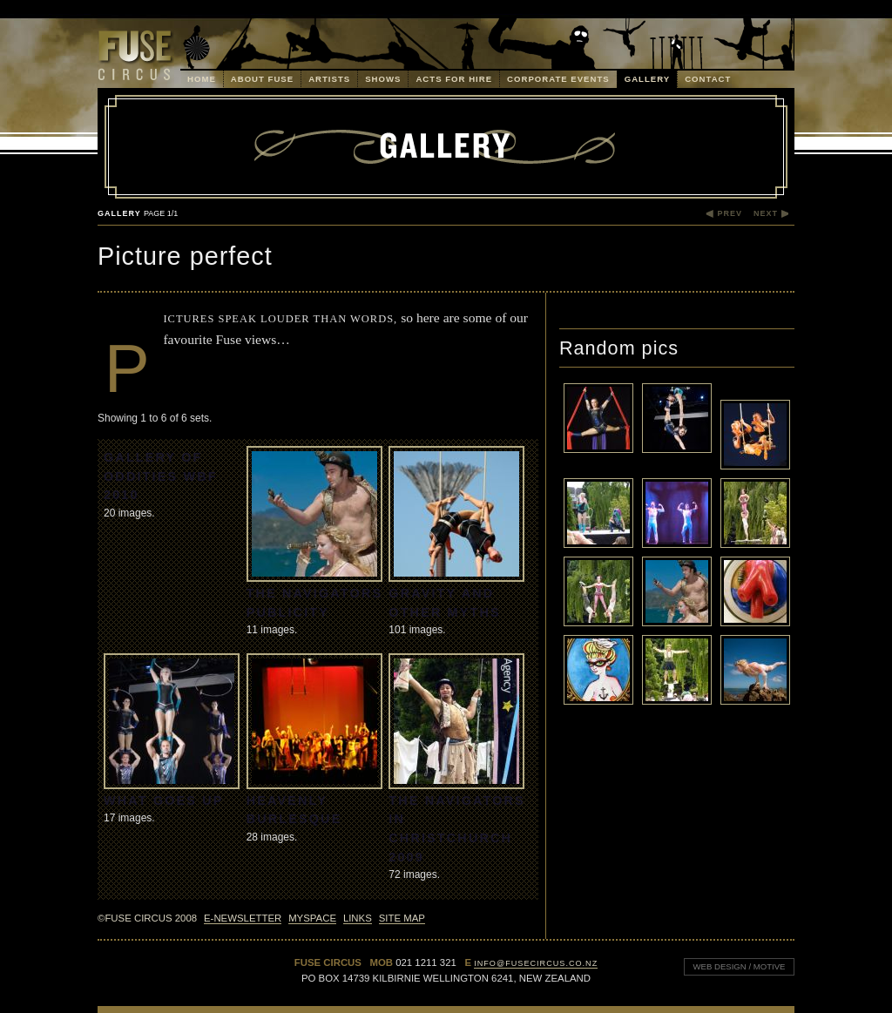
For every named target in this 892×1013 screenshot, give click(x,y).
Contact (708, 79)
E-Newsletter (242, 918)
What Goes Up (164, 800)
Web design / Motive (735, 964)
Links (357, 918)
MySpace (312, 918)
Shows (383, 79)
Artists (329, 79)
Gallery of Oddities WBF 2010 (161, 476)
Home (201, 79)
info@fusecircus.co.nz (536, 963)
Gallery (647, 79)
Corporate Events (558, 79)
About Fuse (262, 79)
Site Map (402, 918)
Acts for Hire (454, 79)
